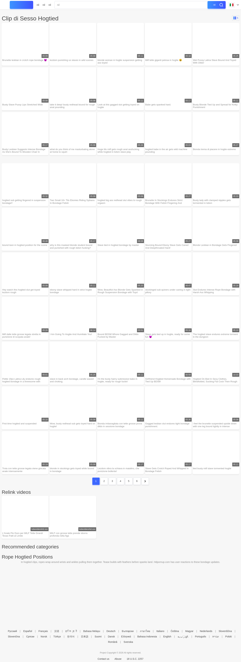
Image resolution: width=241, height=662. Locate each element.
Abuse (117, 658)
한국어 (71, 636)
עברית (215, 636)
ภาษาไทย (145, 631)
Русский (12, 631)
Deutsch (110, 631)
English (167, 636)
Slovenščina (225, 631)
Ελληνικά (126, 636)
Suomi (98, 636)
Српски (30, 636)
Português (200, 636)
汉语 (56, 631)
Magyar (189, 631)
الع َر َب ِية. (183, 636)
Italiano (160, 631)
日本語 (84, 636)
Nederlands (206, 631)
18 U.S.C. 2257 (135, 658)
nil (38, 4)
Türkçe (57, 636)
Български (128, 631)
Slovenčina (14, 636)
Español (27, 631)
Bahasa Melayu (91, 631)
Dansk (111, 636)
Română (112, 642)
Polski (228, 636)
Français (43, 631)
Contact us (103, 658)
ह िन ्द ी (71, 631)
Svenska (128, 642)
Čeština (175, 631)
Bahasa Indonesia (147, 636)
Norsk (44, 636)
